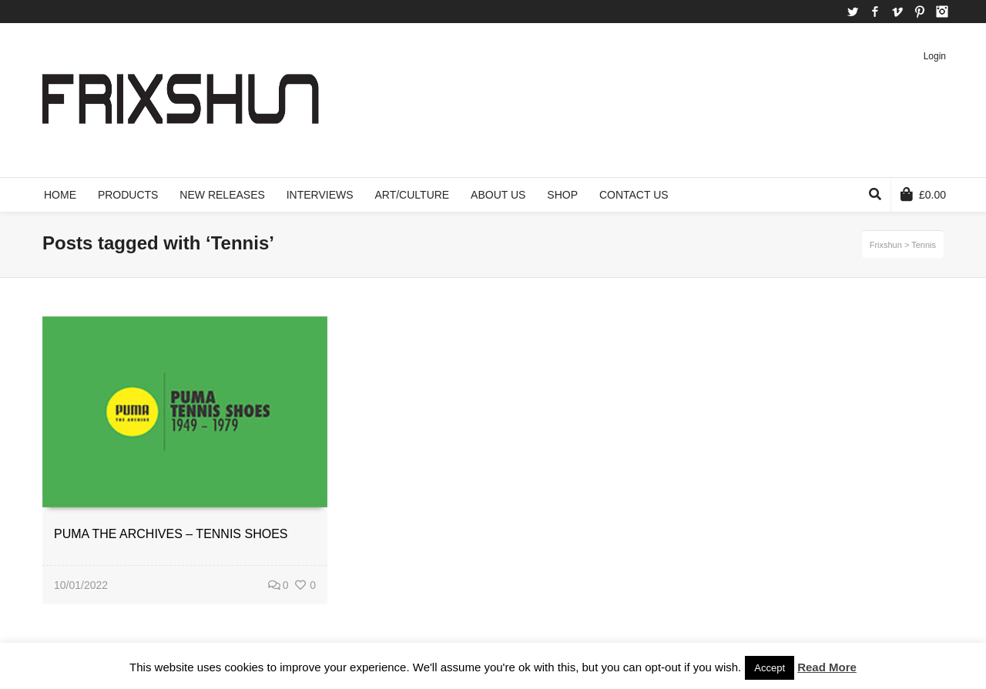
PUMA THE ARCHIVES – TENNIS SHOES (171, 533)
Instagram (942, 11)
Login (935, 56)
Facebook (875, 11)
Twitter (852, 11)
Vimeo (897, 11)
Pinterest (920, 11)
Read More (827, 667)
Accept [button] (769, 668)
